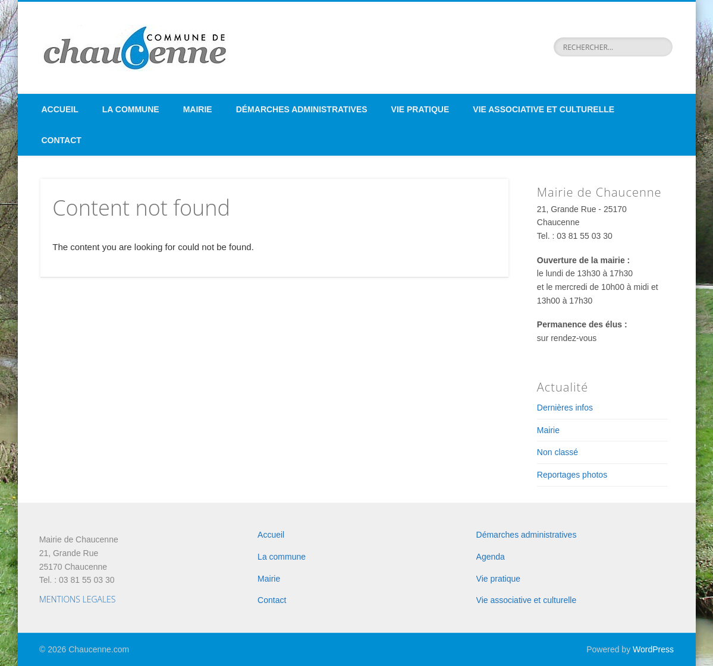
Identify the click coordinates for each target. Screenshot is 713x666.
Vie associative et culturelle (543, 109)
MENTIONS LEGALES (77, 599)
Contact (61, 140)
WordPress (653, 649)
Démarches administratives (302, 109)
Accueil (60, 109)
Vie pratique (420, 109)
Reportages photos (572, 474)
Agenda (490, 556)
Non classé (557, 452)
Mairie (197, 109)
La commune (130, 109)
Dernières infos (565, 407)
